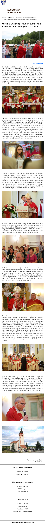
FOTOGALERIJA (38, 63)
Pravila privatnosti (22, 471)
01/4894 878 (24, 509)
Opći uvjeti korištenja (22, 474)
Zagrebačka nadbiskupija (14, 11)
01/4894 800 (24, 491)
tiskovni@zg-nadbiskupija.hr (22, 512)
